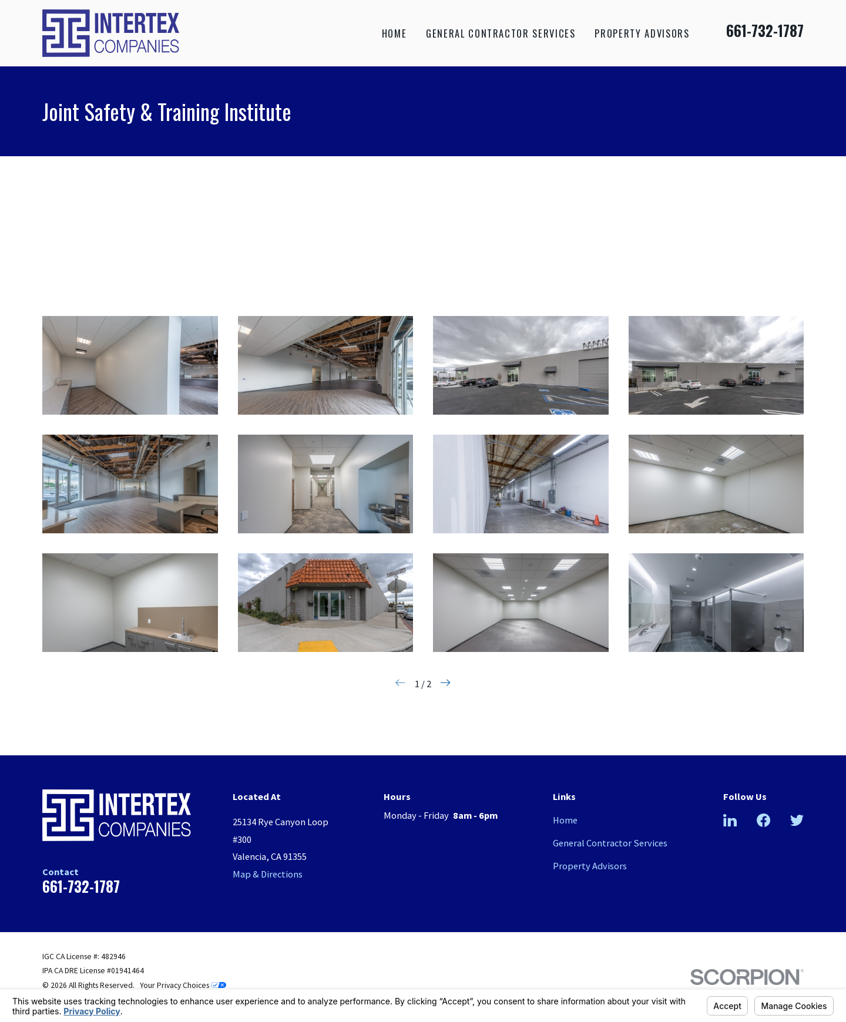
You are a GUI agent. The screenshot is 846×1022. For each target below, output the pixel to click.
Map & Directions (268, 874)
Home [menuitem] (394, 33)
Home (565, 820)
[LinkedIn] (730, 820)
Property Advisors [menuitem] (642, 33)
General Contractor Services (610, 843)
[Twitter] (797, 820)
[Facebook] (763, 820)
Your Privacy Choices (183, 985)
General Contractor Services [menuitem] (500, 33)
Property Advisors (590, 866)
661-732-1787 (765, 30)
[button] (130, 365)
